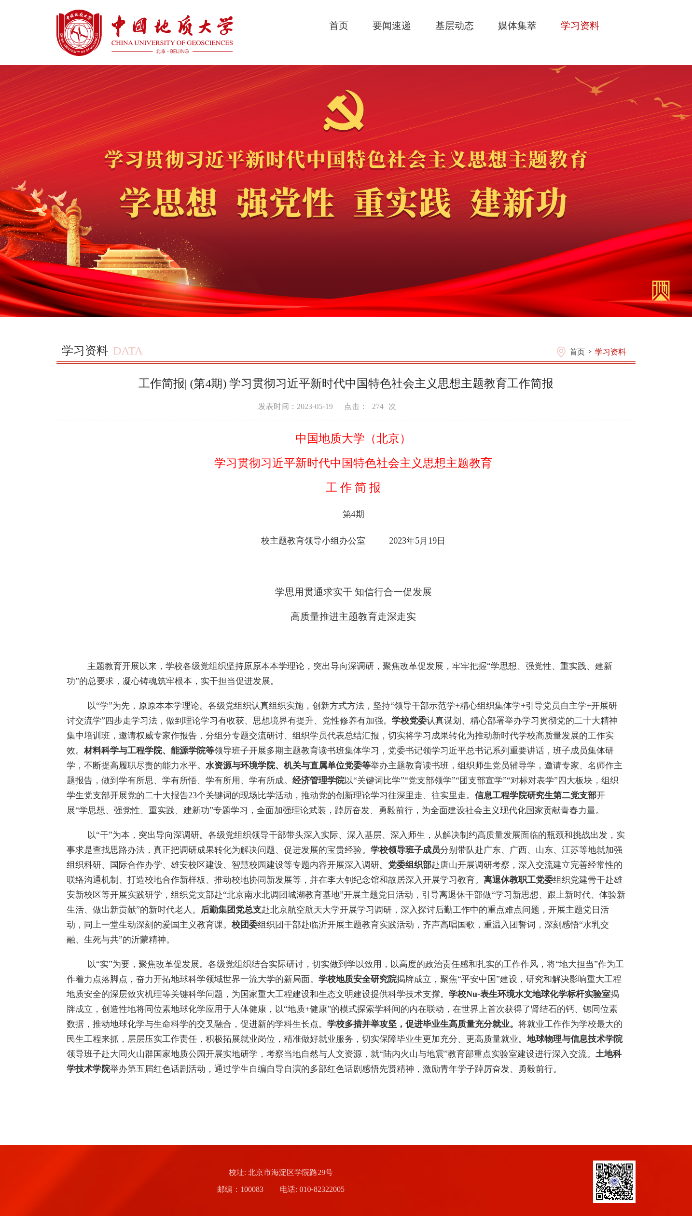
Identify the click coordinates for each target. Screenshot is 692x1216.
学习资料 (580, 25)
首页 (338, 25)
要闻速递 (392, 25)
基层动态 (454, 25)
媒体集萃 (517, 25)
